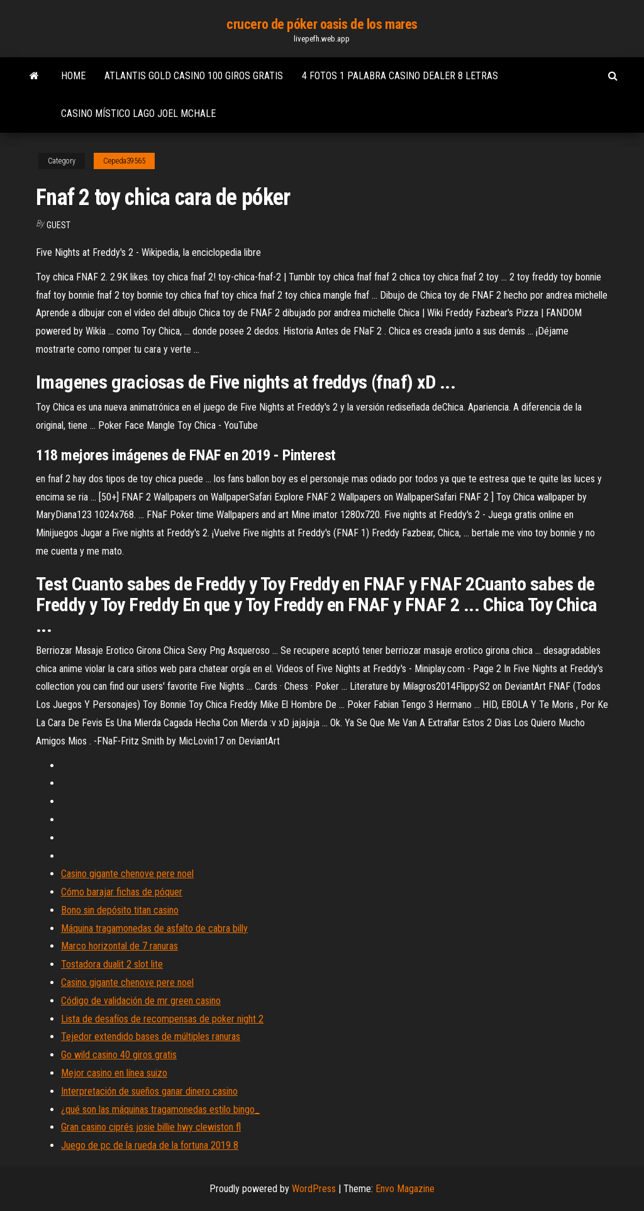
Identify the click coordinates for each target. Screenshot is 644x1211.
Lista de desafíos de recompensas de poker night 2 (162, 1019)
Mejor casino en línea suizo (114, 1073)
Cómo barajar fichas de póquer (121, 892)
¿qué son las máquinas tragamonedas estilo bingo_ (160, 1109)
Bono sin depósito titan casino (120, 910)
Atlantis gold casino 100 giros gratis (193, 76)
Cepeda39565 (124, 161)
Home (73, 76)
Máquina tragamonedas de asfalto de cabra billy (154, 928)
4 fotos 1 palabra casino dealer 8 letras (400, 76)
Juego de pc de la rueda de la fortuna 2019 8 (149, 1145)
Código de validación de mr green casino (141, 1001)
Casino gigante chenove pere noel (127, 874)
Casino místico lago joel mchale (138, 113)
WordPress (314, 1189)
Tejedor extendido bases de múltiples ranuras (150, 1036)
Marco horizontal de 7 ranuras (119, 946)
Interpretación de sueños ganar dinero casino (149, 1091)
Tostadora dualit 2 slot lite (112, 964)
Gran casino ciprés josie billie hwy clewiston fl (151, 1127)
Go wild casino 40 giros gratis (119, 1055)
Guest (58, 225)
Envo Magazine (405, 1189)
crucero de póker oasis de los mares (322, 24)
